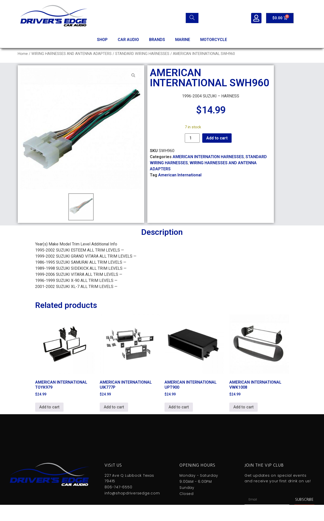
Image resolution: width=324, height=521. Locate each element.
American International (179, 175)
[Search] (192, 18)
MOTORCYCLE (213, 39)
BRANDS (157, 39)
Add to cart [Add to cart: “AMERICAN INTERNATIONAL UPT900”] (179, 407)
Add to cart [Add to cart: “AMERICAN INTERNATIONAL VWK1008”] (243, 407)
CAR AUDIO (128, 39)
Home (23, 53)
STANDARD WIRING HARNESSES (142, 53)
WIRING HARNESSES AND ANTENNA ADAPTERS (71, 53)
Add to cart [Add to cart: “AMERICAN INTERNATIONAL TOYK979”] (49, 407)
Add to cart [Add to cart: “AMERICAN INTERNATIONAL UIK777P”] (114, 407)
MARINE (182, 39)
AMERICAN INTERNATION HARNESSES (208, 156)
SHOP (102, 39)
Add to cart (217, 138)
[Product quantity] (192, 138)
